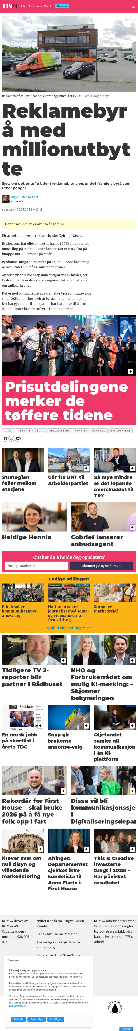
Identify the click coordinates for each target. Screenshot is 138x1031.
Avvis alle (18, 1019)
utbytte (24, 430)
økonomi (99, 430)
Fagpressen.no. (19, 1006)
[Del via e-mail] (18, 439)
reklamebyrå (59, 430)
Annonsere (35, 6)
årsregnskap (120, 430)
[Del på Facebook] (5, 439)
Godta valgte (36, 1019)
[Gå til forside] (10, 6)
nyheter (81, 430)
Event (47, 6)
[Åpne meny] (133, 6)
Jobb (23, 6)
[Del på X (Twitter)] (11, 439)
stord (40, 430)
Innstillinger (126, 1029)
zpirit (8, 430)
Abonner (62, 6)
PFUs (129, 937)
